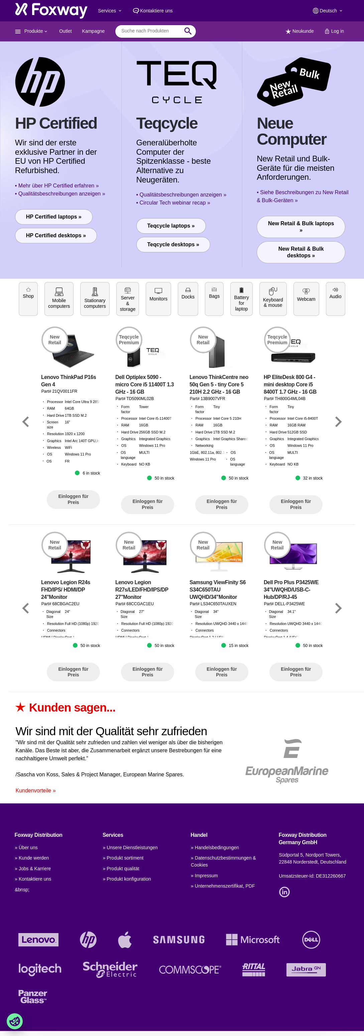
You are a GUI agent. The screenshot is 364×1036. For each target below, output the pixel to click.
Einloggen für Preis (73, 553)
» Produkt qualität (121, 868)
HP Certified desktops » (56, 235)
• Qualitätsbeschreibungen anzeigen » (60, 194)
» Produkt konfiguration (127, 879)
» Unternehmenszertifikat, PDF (223, 886)
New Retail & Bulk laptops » (301, 227)
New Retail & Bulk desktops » (301, 252)
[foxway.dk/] (51, 11)
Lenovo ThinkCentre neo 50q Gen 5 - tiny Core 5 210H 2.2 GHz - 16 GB (219, 438)
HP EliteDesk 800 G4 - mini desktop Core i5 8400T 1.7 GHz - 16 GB (290, 438)
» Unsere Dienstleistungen (130, 847)
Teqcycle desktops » (173, 244)
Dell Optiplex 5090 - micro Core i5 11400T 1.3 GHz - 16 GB (144, 438)
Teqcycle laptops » (171, 226)
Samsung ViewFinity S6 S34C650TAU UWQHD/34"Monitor (218, 643)
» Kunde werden (32, 858)
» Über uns (26, 847)
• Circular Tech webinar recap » (173, 203)
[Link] (26, 475)
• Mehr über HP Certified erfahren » (57, 185)
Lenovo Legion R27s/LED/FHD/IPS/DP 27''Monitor (141, 643)
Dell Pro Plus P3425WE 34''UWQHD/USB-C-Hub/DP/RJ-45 (291, 643)
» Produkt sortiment (123, 858)
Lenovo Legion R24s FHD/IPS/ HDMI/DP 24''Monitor (65, 643)
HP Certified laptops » (54, 217)
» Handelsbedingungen (215, 847)
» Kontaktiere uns (33, 879)
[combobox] (150, 31)
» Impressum (204, 875)
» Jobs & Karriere (33, 868)
